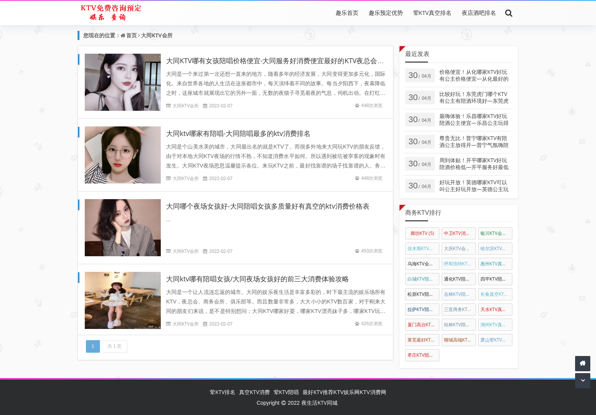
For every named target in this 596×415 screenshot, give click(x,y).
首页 (131, 35)
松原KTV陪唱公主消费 (423, 294)
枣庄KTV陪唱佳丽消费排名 (423, 355)
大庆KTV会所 (460, 248)
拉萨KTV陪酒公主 (423, 309)
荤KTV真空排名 (432, 12)
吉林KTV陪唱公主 (460, 294)
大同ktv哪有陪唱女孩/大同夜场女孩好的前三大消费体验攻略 (257, 278)
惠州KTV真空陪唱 (496, 263)
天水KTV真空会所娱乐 (496, 309)
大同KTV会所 (157, 35)
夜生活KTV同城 (319, 402)
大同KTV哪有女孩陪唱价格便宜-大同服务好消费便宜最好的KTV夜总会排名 (278, 60)
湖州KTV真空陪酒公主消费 (496, 324)
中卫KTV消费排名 (460, 233)
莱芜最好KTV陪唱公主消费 (423, 340)
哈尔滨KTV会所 (496, 248)
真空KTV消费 (254, 392)
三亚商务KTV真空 (460, 309)
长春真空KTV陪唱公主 (496, 294)
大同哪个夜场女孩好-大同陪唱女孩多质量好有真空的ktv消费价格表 (267, 206)
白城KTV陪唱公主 (423, 279)
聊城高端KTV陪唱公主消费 (460, 340)
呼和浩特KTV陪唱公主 (460, 263)
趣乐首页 (347, 12)
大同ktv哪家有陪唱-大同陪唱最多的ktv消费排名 (238, 133)
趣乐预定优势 (386, 12)
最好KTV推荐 (318, 392)
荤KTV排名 (222, 392)
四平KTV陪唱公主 (496, 279)
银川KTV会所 (496, 233)
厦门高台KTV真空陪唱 (423, 324)
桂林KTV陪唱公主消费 (460, 324)
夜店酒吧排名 (479, 12)
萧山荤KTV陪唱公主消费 (496, 340)
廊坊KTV (422, 233)
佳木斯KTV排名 (423, 248)
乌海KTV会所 (423, 263)
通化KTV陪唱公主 (460, 279)
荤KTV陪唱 (286, 392)
